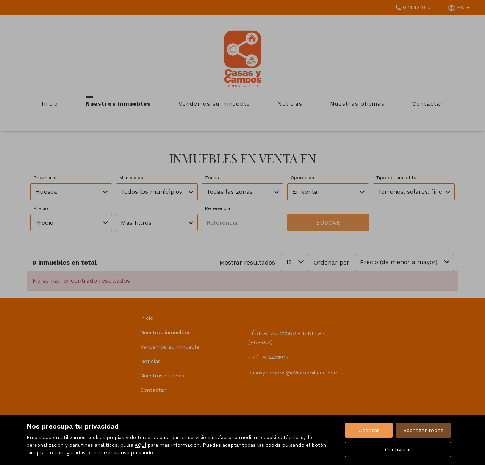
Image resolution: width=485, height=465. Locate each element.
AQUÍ (140, 445)
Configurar (398, 449)
